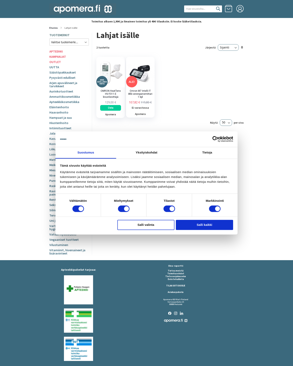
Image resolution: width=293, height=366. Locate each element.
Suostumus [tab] (85, 152)
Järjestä (210, 47)
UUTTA (54, 67)
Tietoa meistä (176, 270)
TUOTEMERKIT (59, 35)
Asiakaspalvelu (176, 292)
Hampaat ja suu (60, 118)
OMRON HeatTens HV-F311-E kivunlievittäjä (111, 93)
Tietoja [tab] (207, 152)
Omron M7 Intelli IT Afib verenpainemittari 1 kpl (140, 93)
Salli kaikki (204, 224)
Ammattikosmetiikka (64, 97)
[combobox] (198, 8)
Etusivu (53, 27)
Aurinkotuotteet (61, 91)
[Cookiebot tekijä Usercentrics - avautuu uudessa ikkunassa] (215, 139)
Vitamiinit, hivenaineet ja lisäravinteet (67, 251)
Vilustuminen (58, 245)
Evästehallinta (176, 279)
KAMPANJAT (57, 57)
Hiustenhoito (58, 123)
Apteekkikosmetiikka (64, 102)
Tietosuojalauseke (175, 276)
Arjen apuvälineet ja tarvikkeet (63, 84)
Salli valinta (146, 224)
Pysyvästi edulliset (62, 78)
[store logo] (82, 9)
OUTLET (55, 62)
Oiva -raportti (175, 265)
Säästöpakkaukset (62, 72)
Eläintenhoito (59, 107)
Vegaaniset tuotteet (64, 240)
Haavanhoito (58, 112)
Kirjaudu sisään (240, 8)
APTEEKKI (56, 51)
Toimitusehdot (175, 273)
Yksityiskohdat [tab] (146, 152)
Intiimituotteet (60, 128)
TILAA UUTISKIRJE (175, 285)
